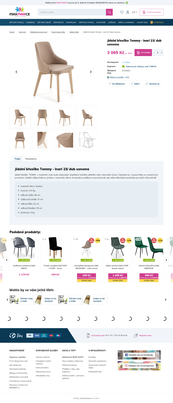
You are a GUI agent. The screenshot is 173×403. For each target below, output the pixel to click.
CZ (133, 12)
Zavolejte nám (98, 335)
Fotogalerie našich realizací (43, 362)
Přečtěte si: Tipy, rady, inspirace (71, 370)
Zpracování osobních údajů (97, 366)
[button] (16, 71)
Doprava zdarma (43, 357)
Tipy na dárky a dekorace (72, 361)
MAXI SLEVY (62, 2)
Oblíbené (121, 12)
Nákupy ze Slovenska (18, 373)
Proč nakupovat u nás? (18, 361)
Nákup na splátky (117, 77)
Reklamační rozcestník (18, 377)
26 (139, 239)
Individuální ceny (43, 375)
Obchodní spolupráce (97, 361)
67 (171, 239)
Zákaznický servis (43, 372)
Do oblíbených (118, 84)
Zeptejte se (154, 84)
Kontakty (92, 357)
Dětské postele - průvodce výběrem (73, 376)
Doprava (111, 66)
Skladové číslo (111, 71)
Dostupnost (112, 62)
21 (77, 239)
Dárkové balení (42, 368)
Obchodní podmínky (17, 369)
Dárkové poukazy (69, 365)
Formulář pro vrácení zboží (20, 381)
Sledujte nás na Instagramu (141, 366)
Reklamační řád (95, 372)
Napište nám (145, 335)
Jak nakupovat (15, 365)
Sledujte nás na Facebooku (141, 355)
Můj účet (127, 12)
